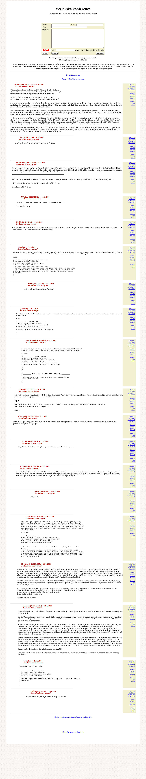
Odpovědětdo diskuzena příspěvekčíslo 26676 (131, 169)
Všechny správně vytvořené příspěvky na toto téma (73, 750)
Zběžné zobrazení (73, 79)
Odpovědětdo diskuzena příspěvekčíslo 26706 (131, 413)
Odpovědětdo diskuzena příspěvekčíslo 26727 (131, 637)
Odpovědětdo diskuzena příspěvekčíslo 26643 (131, 144)
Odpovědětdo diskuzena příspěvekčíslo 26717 (131, 320)
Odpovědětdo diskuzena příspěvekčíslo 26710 (131, 440)
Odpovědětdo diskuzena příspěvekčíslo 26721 (131, 515)
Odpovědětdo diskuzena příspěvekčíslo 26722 (131, 726)
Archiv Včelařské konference (73, 83)
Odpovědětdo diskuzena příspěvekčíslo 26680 (131, 203)
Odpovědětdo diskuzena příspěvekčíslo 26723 (131, 540)
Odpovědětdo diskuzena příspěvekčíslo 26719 (131, 692)
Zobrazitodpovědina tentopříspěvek (132, 99)
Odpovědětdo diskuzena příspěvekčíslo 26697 (131, 228)
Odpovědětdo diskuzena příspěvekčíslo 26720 (131, 356)
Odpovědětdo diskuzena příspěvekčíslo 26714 (131, 490)
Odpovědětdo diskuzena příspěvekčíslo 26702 (131, 253)
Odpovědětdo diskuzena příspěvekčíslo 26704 (131, 295)
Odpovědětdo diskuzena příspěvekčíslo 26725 (131, 595)
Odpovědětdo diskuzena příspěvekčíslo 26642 (131, 91)
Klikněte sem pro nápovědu (73, 765)
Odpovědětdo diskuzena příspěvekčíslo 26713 (131, 465)
